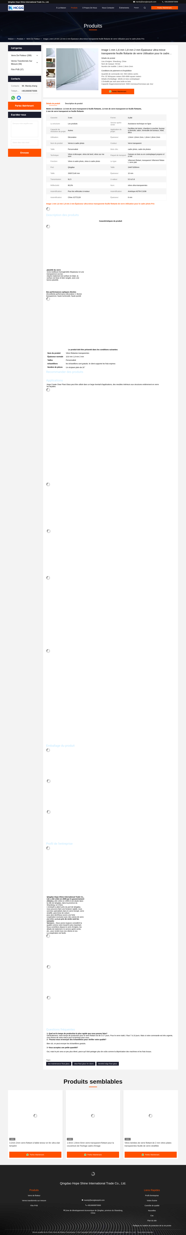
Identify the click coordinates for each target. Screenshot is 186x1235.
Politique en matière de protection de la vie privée (152, 1226)
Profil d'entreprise (152, 1196)
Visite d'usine (152, 1201)
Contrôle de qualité (152, 1206)
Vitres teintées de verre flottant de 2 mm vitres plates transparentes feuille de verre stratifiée (148, 1144)
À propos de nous (89, 8)
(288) (21, 55)
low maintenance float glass (59, 1064)
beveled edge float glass (107, 1064)
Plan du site (152, 1221)
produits (20, 39)
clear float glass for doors (84, 1064)
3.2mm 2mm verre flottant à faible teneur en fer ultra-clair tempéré (34, 1144)
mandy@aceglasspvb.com (145, 2)
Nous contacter (108, 8)
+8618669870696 (170, 2)
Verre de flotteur (33, 39)
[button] (50, 87)
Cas (151, 1216)
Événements (124, 8)
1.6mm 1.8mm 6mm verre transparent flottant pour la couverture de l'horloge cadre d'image (90, 1144)
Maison (11, 39)
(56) (21, 62)
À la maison (61, 8)
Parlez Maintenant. (164, 8)
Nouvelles (152, 1211)
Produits (74, 8)
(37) (17, 69)
